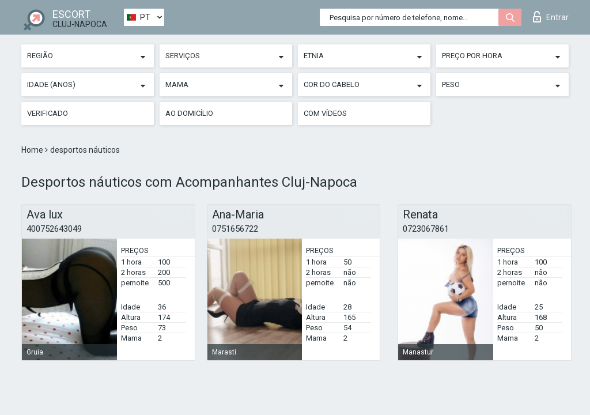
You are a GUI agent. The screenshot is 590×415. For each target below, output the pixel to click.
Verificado (47, 113)
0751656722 (235, 229)
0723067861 (426, 229)
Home (33, 149)
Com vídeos (325, 113)
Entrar (551, 16)
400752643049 (54, 229)
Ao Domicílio (189, 113)
